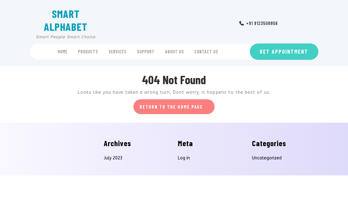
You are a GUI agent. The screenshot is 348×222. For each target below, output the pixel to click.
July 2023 (113, 158)
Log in (184, 158)
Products (88, 51)
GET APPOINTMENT (284, 51)
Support (146, 51)
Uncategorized (267, 158)
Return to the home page (177, 108)
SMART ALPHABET (65, 20)
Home (63, 51)
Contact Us (206, 51)
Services (118, 51)
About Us (174, 51)
